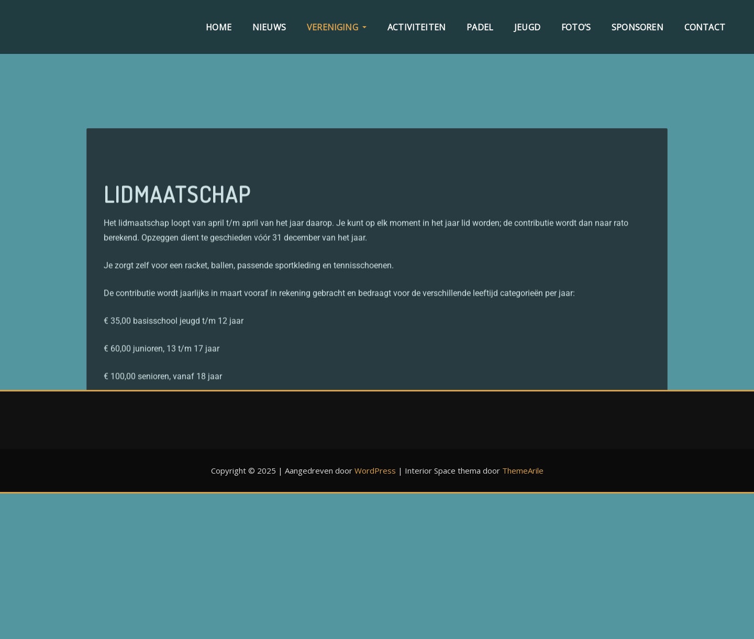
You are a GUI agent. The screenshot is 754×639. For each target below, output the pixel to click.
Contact (704, 27)
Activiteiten (416, 27)
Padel (480, 27)
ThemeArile (523, 470)
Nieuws (269, 27)
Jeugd (527, 27)
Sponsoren (637, 27)
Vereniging (337, 27)
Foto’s (576, 27)
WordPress (375, 470)
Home (218, 27)
